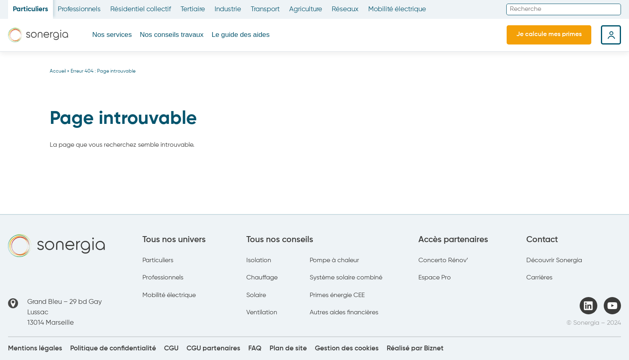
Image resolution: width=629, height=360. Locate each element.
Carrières (539, 278)
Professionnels (79, 9)
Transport (265, 9)
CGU (171, 348)
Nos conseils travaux (172, 34)
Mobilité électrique (397, 9)
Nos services (112, 34)
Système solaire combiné (346, 278)
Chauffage (262, 278)
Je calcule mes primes (549, 34)
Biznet (434, 348)
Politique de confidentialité (113, 348)
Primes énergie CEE (337, 295)
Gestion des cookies (347, 348)
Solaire (256, 295)
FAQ (255, 348)
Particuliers (30, 9)
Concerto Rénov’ (443, 260)
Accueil (58, 71)
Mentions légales (35, 348)
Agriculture (305, 9)
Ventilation (261, 312)
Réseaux (345, 9)
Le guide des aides (240, 34)
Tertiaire (193, 9)
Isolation (258, 260)
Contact (542, 240)
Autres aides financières (344, 312)
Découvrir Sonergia (554, 260)
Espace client (611, 34)
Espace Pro (434, 278)
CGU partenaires (213, 348)
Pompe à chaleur (334, 260)
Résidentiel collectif (140, 9)
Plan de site (288, 348)
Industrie (228, 9)
